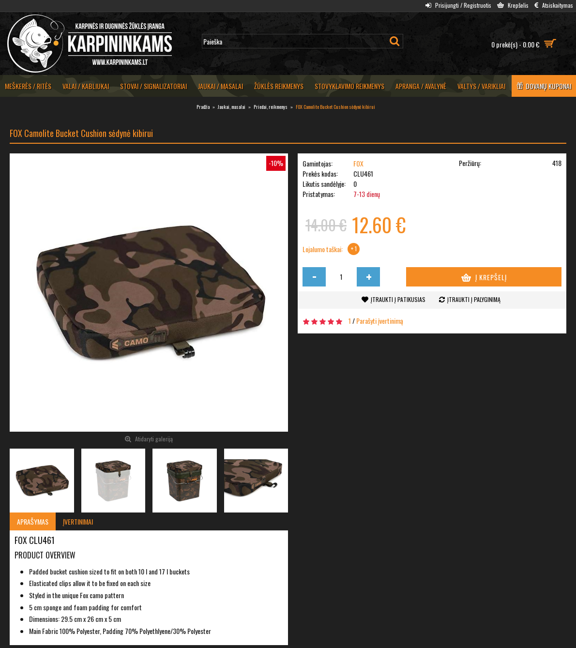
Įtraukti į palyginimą (473, 299)
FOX (358, 163)
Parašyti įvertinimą (379, 321)
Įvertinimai (78, 521)
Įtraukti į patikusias (398, 299)
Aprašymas (32, 521)
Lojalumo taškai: (323, 249)
